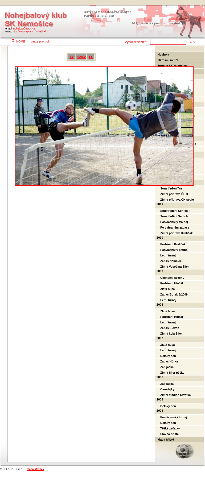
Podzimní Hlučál (171, 283)
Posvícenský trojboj (174, 221)
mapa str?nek (35, 469)
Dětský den (168, 355)
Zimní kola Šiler (171, 333)
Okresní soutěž (168, 60)
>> (91, 57)
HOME (20, 41)
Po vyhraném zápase (174, 227)
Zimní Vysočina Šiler (174, 266)
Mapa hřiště (166, 439)
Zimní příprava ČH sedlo (177, 199)
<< (71, 57)
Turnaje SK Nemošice (172, 65)
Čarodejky (167, 389)
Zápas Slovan (169, 328)
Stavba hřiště (169, 434)
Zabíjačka (167, 367)
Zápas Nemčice (171, 261)
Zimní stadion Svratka (175, 394)
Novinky (163, 54)
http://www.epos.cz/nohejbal (29, 31)
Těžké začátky (170, 428)
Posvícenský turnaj (173, 417)
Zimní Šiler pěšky (172, 372)
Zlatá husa (167, 288)
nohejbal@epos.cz (24, 28)
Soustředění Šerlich (174, 216)
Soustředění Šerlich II (175, 210)
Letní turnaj (168, 255)
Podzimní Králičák (173, 244)
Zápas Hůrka (169, 361)
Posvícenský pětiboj (174, 249)
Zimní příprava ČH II (174, 194)
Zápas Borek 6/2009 (174, 294)
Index (81, 57)
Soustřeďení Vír (171, 188)
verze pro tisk (40, 41)
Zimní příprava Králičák (176, 233)
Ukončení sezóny (172, 277)
